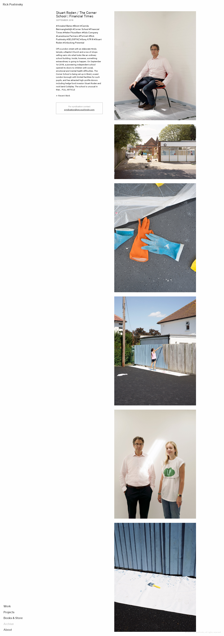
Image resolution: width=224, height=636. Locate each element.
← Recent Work (63, 96)
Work (7, 606)
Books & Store (13, 618)
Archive (9, 624)
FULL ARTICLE (68, 90)
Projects (9, 612)
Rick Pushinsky (13, 4)
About (8, 630)
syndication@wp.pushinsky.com (79, 110)
